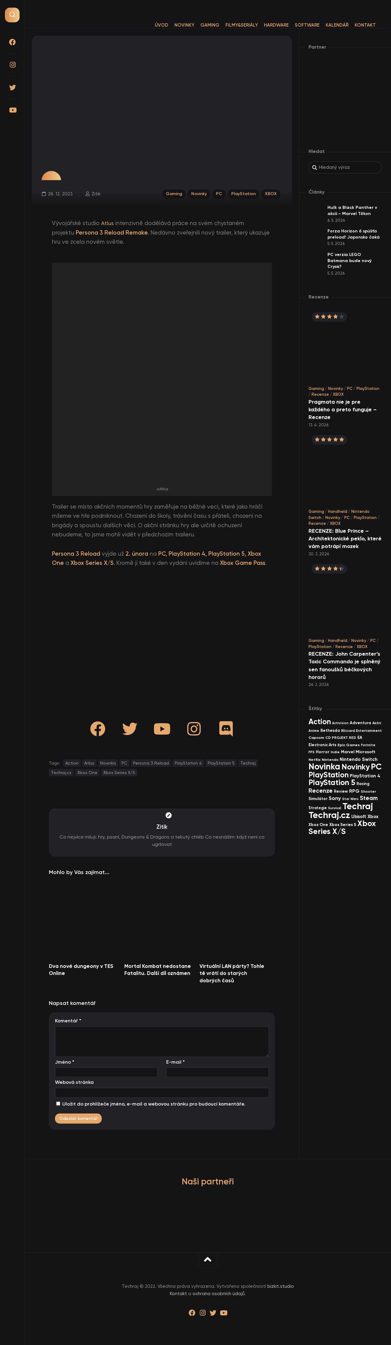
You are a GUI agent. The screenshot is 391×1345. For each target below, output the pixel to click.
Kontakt (353, 25)
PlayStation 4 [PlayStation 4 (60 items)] (365, 776)
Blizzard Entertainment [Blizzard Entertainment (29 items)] (361, 730)
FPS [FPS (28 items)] (312, 752)
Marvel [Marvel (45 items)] (347, 751)
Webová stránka (74, 1082)
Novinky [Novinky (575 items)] (356, 767)
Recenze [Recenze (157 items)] (321, 790)
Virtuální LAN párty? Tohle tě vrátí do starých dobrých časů (231, 973)
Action (72, 763)
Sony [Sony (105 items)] (335, 798)
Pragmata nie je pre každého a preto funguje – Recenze (343, 409)
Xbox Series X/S (119, 772)
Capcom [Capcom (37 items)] (316, 737)
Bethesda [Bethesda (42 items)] (330, 730)
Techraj (248, 763)
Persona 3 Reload (151, 763)
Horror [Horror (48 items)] (323, 751)
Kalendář (324, 25)
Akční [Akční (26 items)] (376, 723)
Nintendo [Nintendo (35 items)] (330, 760)
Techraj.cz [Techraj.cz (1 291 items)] (329, 815)
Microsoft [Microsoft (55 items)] (365, 751)
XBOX (271, 193)
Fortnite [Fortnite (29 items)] (368, 745)
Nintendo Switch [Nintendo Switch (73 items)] (359, 759)
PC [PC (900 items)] (376, 766)
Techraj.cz (61, 772)
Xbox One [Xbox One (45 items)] (318, 824)
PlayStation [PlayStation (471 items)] (329, 774)
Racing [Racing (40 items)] (362, 783)
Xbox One (87, 772)
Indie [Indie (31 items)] (335, 752)
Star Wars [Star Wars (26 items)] (350, 799)
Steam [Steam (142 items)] (369, 798)
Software (295, 25)
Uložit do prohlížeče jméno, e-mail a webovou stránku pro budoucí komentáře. (153, 1104)
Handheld (337, 511)
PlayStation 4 (188, 763)
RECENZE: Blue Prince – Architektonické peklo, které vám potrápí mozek (345, 539)
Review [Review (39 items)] (341, 791)
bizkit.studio (280, 1286)
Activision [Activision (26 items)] (340, 723)
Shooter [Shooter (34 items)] (368, 791)
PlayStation (243, 193)
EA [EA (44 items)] (359, 737)
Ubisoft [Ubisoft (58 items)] (358, 816)
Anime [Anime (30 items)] (314, 730)
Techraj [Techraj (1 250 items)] (357, 806)
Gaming (197, 25)
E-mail (175, 1062)
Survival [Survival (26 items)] (334, 808)
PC (218, 193)
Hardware (264, 25)
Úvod (149, 25)
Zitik (95, 193)
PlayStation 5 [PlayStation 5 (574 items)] (332, 782)
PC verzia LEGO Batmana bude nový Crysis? (349, 260)
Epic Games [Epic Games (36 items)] (349, 745)
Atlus (108, 223)
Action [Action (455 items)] (320, 721)
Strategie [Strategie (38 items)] (318, 808)
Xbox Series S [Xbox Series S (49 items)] (342, 824)
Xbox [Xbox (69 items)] (372, 816)
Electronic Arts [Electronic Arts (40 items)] (322, 745)
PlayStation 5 (221, 763)
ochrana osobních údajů (218, 1293)
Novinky (172, 25)
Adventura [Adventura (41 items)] (360, 723)
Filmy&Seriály (229, 25)
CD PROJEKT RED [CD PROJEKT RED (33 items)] (340, 737)
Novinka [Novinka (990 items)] (324, 766)
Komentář (68, 1021)
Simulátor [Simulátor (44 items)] (318, 798)
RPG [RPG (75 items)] (354, 791)
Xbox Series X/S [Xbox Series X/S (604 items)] (342, 827)
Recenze (320, 394)
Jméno (64, 1062)
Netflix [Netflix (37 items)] (314, 759)
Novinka (108, 763)
